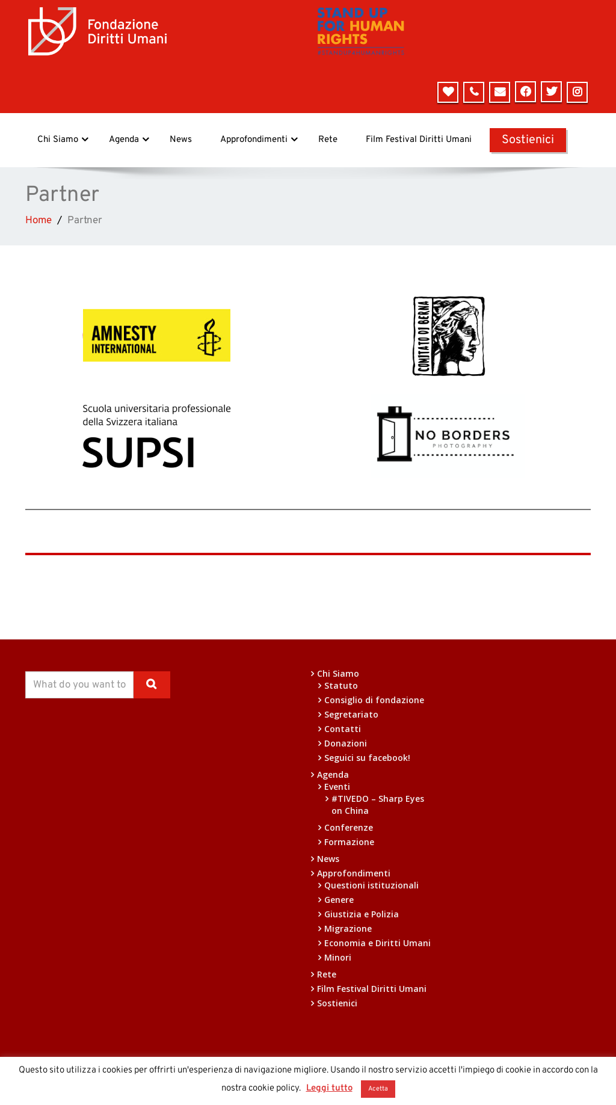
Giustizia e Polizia (361, 914)
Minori (337, 957)
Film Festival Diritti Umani (419, 140)
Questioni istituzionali (371, 885)
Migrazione (348, 928)
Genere (339, 899)
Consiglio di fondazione (374, 700)
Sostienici (528, 140)
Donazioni (345, 743)
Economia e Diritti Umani (377, 943)
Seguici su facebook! (367, 757)
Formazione (349, 842)
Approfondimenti (259, 140)
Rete (327, 140)
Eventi (337, 786)
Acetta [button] (378, 1089)
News (181, 140)
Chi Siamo (62, 140)
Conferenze (348, 827)
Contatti (342, 728)
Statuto (341, 685)
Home (38, 220)
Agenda (129, 140)
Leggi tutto (329, 1088)
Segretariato (351, 714)
